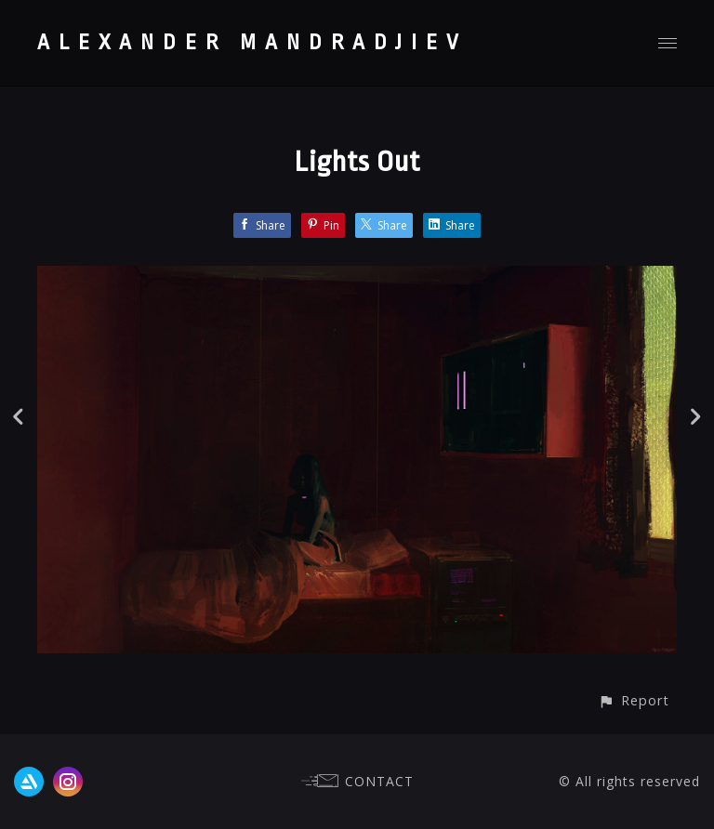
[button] (633, 700)
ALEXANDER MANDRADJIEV (252, 43)
